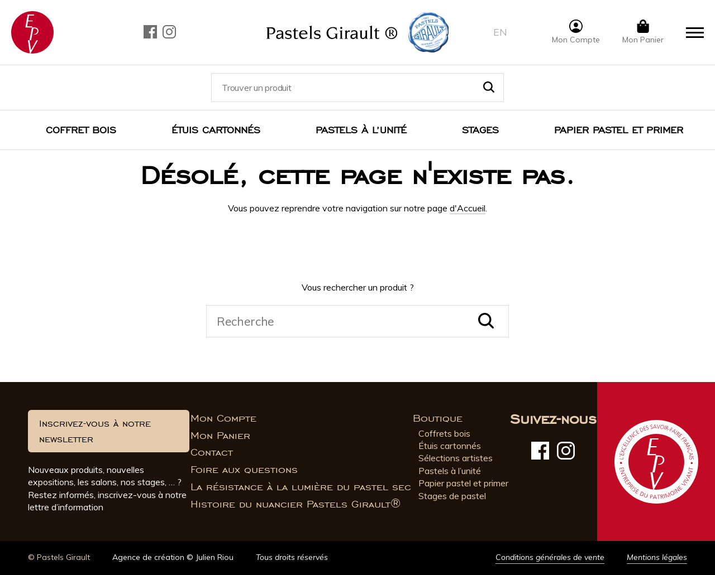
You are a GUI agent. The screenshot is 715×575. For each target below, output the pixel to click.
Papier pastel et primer (463, 483)
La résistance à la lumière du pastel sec (300, 487)
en (500, 32)
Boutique (438, 418)
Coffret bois (81, 130)
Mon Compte (223, 418)
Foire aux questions (244, 469)
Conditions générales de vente (549, 557)
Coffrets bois (444, 433)
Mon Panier (220, 435)
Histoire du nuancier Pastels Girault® (295, 504)
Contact (211, 452)
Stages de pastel (452, 495)
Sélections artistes (455, 457)
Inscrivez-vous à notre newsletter (95, 431)
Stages (480, 130)
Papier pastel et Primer (618, 130)
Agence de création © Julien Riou (172, 557)
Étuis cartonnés (215, 130)
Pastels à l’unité (361, 130)
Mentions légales (657, 557)
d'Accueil (467, 208)
